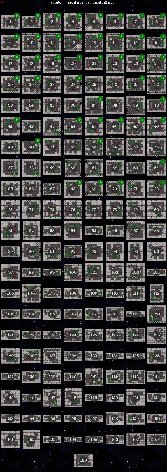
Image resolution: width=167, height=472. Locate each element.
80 (156, 209)
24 (156, 63)
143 (136, 377)
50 (31, 147)
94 (114, 251)
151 (135, 397)
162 (31, 439)
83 (52, 230)
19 (52, 63)
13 (94, 42)
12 (73, 42)
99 (52, 272)
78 (115, 209)
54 (114, 147)
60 (73, 168)
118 (115, 314)
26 (31, 84)
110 (115, 293)
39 (135, 105)
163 (52, 439)
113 (10, 314)
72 (156, 189)
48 (156, 126)
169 (83, 460)
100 (73, 272)
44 (73, 126)
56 (156, 147)
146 (31, 397)
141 (94, 377)
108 (73, 293)
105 (10, 293)
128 (156, 335)
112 (156, 293)
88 (156, 230)
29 (94, 84)
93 (94, 251)
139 (52, 377)
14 (115, 42)
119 (136, 314)
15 (136, 42)
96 (156, 251)
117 (94, 314)
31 (136, 84)
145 (10, 397)
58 (31, 168)
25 (10, 84)
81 (10, 230)
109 (93, 293)
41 (10, 126)
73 (10, 209)
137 (10, 377)
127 (136, 335)
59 (52, 168)
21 (94, 63)
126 (115, 335)
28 (73, 84)
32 (156, 84)
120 (156, 314)
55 (135, 147)
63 (135, 168)
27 (52, 84)
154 (31, 418)
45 (94, 126)
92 (73, 251)
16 (156, 42)
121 (10, 335)
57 (10, 168)
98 (31, 272)
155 (52, 418)
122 (31, 335)
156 (73, 418)
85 (94, 230)
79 (135, 209)
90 (31, 251)
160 (156, 418)
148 (73, 397)
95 (135, 251)
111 (135, 293)
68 (73, 189)
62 (114, 168)
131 (52, 356)
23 (135, 63)
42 (31, 126)
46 (114, 126)
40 (156, 105)
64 (156, 168)
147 (52, 397)
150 (115, 397)
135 (136, 356)
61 (94, 168)
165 (94, 439)
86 (114, 230)
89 (10, 251)
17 (10, 63)
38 (114, 105)
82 (31, 230)
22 (114, 63)
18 (31, 63)
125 (94, 335)
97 (10, 272)
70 (114, 189)
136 (156, 356)
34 (31, 105)
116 (73, 314)
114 (31, 314)
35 (52, 105)
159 (136, 418)
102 (114, 272)
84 (73, 230)
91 (52, 251)
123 (52, 335)
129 (10, 356)
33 (10, 105)
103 (135, 272)
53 (94, 147)
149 (94, 397)
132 (73, 356)
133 (94, 356)
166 (114, 439)
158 (115, 418)
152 (156, 397)
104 (156, 272)
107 (52, 293)
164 (73, 439)
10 (31, 42)
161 (10, 439)
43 (52, 126)
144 (156, 377)
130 (31, 356)
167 (136, 439)
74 (31, 209)
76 (73, 209)
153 (10, 418)
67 (52, 189)
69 (93, 189)
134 (115, 356)
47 (135, 126)
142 (115, 377)
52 (73, 147)
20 (73, 63)
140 (73, 377)
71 (136, 189)
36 (73, 105)
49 (10, 147)
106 (31, 293)
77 (94, 209)
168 (156, 439)
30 (114, 84)
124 (73, 335)
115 (52, 314)
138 (31, 377)
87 (136, 230)
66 (31, 189)
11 (52, 42)
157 (94, 418)
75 (52, 209)
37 (94, 105)
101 (94, 272)
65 (10, 189)
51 (52, 147)
